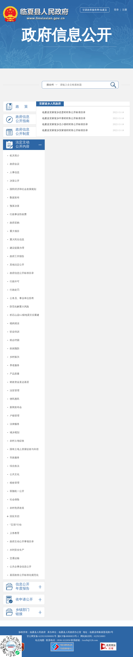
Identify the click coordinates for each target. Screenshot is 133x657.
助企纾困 (14, 340)
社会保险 (14, 499)
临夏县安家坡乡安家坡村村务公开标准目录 (65, 130)
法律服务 (14, 424)
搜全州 (50, 84)
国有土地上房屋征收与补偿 (24, 449)
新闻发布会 (16, 407)
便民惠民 (14, 399)
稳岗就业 (14, 323)
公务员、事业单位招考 (22, 298)
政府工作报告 (17, 256)
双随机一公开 (17, 491)
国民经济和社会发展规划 (23, 189)
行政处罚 (14, 290)
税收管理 (14, 482)
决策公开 (14, 180)
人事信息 (14, 172)
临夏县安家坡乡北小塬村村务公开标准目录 (65, 124)
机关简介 (14, 155)
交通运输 (14, 558)
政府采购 (14, 222)
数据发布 (14, 197)
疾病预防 (14, 348)
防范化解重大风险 (19, 306)
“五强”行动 (15, 524)
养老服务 (14, 365)
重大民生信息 (17, 239)
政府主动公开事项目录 (22, 541)
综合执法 (14, 466)
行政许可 (14, 281)
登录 (116, 9)
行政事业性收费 (18, 214)
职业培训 (14, 331)
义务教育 (14, 533)
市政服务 (14, 457)
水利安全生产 (17, 550)
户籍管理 (14, 415)
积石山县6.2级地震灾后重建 (24, 315)
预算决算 (14, 206)
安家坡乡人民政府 (50, 103)
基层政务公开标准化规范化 (24, 575)
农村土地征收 (17, 440)
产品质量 (14, 373)
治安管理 (14, 390)
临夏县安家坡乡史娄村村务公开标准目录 (63, 112)
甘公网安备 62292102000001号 (42, 636)
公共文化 (14, 474)
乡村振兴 (14, 357)
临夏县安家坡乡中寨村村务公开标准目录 (63, 118)
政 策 (24, 106)
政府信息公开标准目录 (22, 273)
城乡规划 (14, 432)
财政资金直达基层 (19, 382)
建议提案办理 (17, 248)
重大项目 (14, 231)
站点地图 (40, 640)
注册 (124, 9)
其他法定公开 (17, 264)
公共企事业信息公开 (20, 566)
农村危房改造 (17, 508)
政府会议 (14, 164)
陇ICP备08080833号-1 (68, 636)
